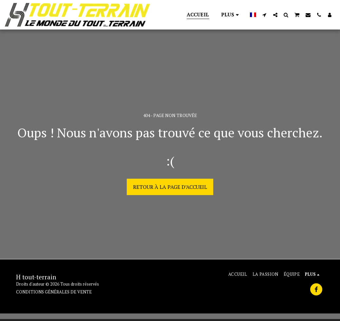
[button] (264, 14)
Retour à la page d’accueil (170, 187)
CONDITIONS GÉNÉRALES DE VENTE (54, 292)
